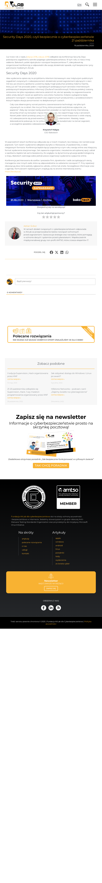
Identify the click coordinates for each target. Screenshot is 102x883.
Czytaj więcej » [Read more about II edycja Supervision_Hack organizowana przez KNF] (14, 379)
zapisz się (51, 588)
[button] (51, 252)
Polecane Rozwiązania (32, 542)
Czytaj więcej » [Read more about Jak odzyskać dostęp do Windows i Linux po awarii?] (58, 379)
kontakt (25, 553)
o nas (24, 546)
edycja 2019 (43, 57)
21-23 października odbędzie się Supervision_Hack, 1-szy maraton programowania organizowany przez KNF (27, 392)
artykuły (25, 539)
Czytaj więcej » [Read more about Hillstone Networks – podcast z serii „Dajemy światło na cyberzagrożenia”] (58, 395)
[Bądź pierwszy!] (55, 281)
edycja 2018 (32, 57)
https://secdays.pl (13, 171)
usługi (24, 550)
